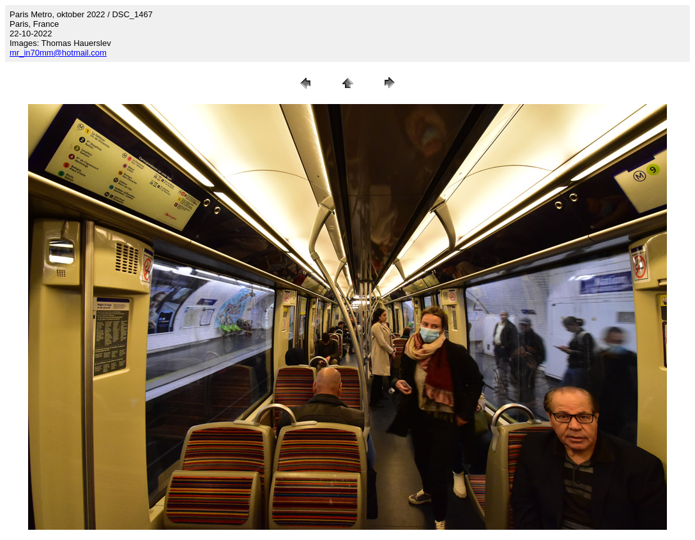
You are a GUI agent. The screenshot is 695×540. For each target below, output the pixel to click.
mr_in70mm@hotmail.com (58, 52)
